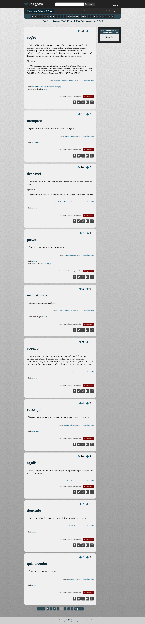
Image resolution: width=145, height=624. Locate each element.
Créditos (66, 619)
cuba (34, 532)
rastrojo (34, 409)
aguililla (34, 462)
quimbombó (37, 563)
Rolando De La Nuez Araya (67, 310)
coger (31, 37)
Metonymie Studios (75, 621)
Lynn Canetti (72, 372)
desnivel (34, 174)
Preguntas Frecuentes (75, 619)
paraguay (58, 87)
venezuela (35, 431)
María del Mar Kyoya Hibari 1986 (65, 80)
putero (32, 239)
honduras (50, 87)
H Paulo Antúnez (71, 136)
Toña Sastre (72, 579)
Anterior (41, 609)
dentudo (34, 510)
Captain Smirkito (70, 255)
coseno (33, 348)
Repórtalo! (88, 96)
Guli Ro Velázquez (70, 425)
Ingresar (114, 5)
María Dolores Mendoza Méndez (65, 202)
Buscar (89, 4)
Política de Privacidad (87, 619)
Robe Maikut (72, 526)
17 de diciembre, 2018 (86, 80)
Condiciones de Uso (57, 619)
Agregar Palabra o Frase (40, 11)
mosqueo (34, 120)
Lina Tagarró (72, 481)
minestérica (37, 295)
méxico (34, 208)
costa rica (43, 87)
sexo (45, 89)
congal (49, 263)
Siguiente (79, 609)
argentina (35, 87)
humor (46, 317)
